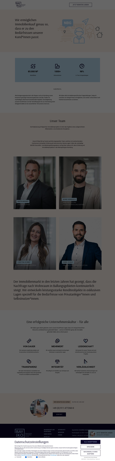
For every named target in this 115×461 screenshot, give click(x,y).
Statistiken (28, 457)
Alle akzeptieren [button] (90, 442)
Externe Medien (40, 457)
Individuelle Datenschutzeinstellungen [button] (90, 457)
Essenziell (18, 457)
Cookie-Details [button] (83, 459)
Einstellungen (54, 455)
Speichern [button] (90, 447)
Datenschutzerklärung (26, 455)
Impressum (98, 459)
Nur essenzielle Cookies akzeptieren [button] (90, 453)
